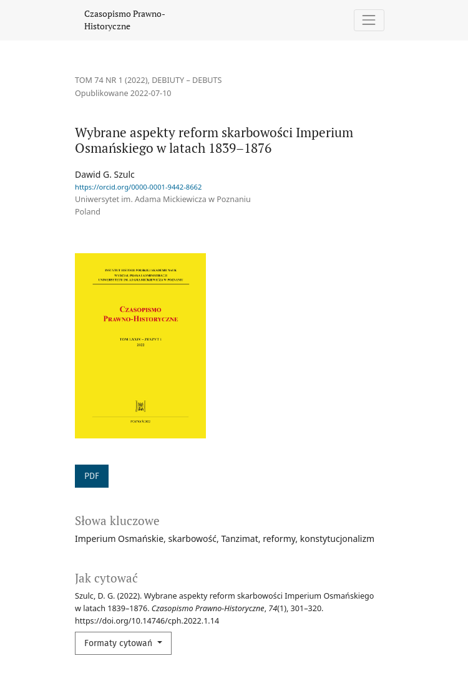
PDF (91, 476)
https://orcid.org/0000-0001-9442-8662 (138, 186)
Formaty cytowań (119, 643)
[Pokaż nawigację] (369, 20)
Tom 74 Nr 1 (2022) (111, 80)
